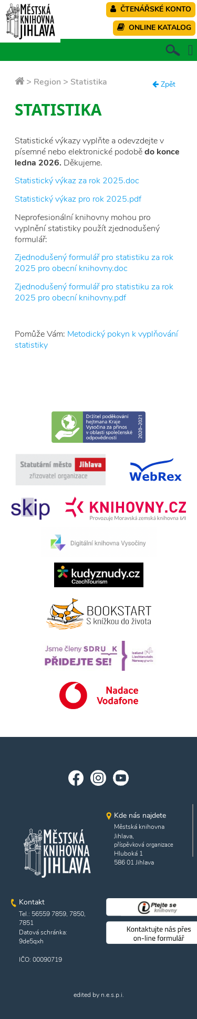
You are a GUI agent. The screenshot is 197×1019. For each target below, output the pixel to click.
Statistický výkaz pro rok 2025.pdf (78, 199)
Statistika (88, 82)
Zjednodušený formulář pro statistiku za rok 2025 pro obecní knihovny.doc (94, 263)
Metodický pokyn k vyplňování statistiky (96, 339)
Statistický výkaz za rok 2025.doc (77, 180)
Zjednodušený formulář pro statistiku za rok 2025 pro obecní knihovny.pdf (94, 292)
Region (47, 82)
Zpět (163, 84)
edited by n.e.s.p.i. (99, 995)
